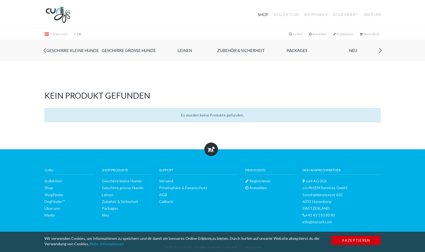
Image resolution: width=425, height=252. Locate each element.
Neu (353, 50)
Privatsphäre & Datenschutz (183, 187)
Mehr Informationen (107, 243)
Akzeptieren (356, 240)
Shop (263, 14)
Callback (166, 201)
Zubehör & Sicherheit (241, 50)
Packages (296, 50)
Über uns (372, 14)
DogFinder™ (345, 14)
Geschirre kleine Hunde (72, 50)
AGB (163, 194)
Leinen (185, 50)
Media (49, 215)
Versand (166, 181)
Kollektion (286, 14)
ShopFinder (316, 14)
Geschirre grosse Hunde (129, 50)
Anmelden (318, 34)
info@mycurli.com (317, 221)
